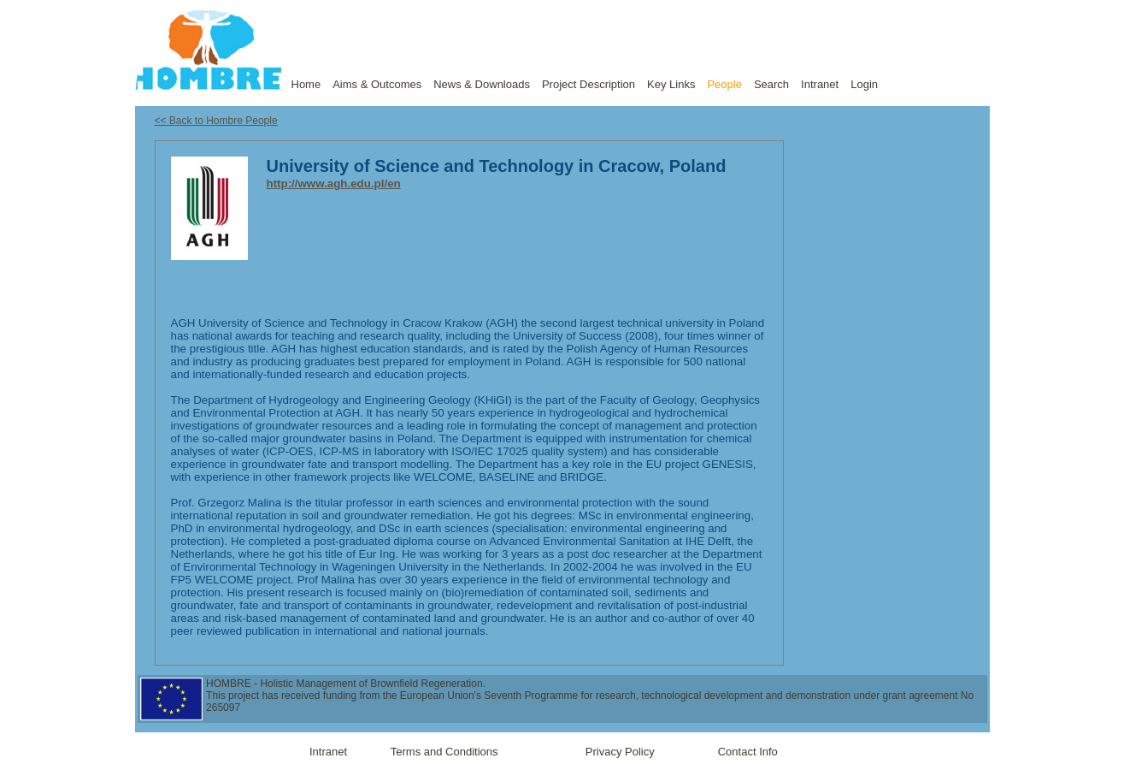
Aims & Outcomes (376, 84)
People (724, 84)
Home (306, 84)
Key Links (671, 84)
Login (864, 84)
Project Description (588, 84)
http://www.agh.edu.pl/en (334, 183)
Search (771, 84)
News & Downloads (481, 84)
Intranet (820, 84)
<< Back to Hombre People (216, 121)
